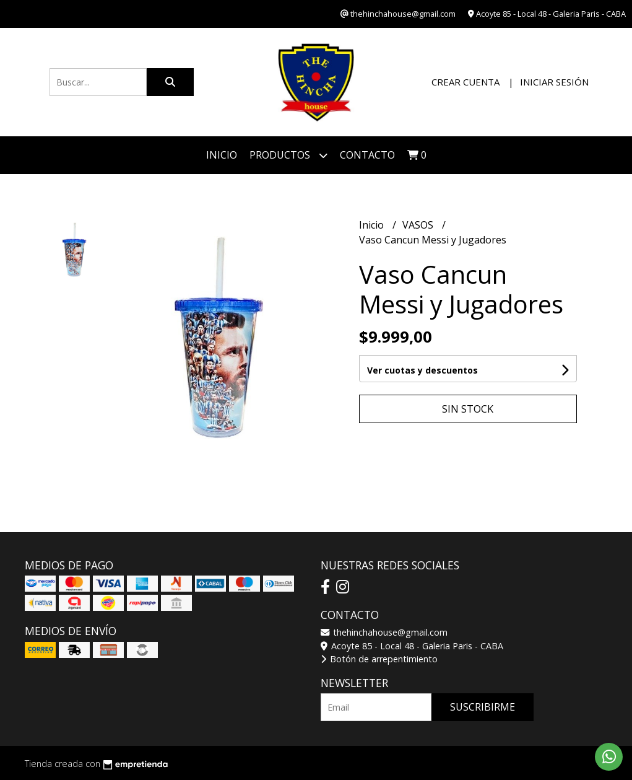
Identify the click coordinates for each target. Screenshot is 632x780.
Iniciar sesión (554, 82)
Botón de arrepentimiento (379, 659)
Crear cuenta (465, 82)
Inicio (221, 155)
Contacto (367, 155)
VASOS (419, 225)
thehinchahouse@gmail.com (384, 632)
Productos (288, 155)
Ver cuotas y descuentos (422, 370)
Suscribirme (482, 707)
